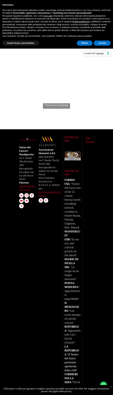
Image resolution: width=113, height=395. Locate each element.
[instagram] (26, 195)
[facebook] (31, 195)
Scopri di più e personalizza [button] (20, 43)
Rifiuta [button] (85, 43)
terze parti (48, 16)
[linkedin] (21, 195)
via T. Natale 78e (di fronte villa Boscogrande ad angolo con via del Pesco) (49, 167)
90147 (22, 179)
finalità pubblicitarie (81, 21)
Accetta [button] (102, 43)
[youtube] (21, 201)
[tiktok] (21, 206)
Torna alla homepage (56, 105)
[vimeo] (26, 201)
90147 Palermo (46, 178)
